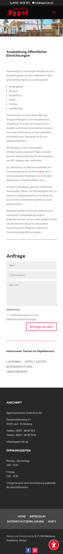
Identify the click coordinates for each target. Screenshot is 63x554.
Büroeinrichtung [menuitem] (19, 361)
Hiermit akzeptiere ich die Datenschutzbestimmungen (22, 311)
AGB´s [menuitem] (52, 516)
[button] (54, 13)
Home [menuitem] (22, 511)
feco (41, 166)
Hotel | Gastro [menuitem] (35, 356)
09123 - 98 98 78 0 (21, 3)
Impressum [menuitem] (38, 511)
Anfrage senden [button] (41, 321)
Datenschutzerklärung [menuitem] (25, 516)
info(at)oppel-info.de (17, 436)
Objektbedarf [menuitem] (16, 366)
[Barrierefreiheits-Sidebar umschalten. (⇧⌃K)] (54, 545)
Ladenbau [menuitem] (13, 356)
